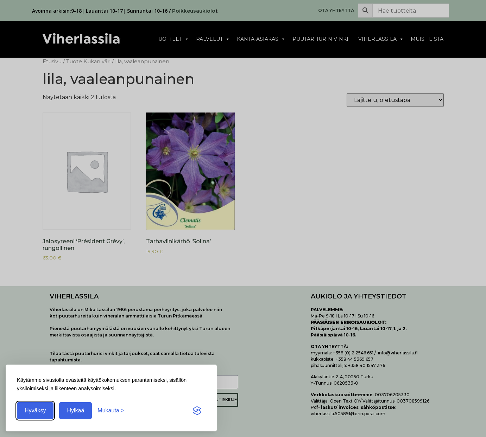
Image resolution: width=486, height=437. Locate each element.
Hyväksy (35, 410)
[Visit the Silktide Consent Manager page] (197, 410)
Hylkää (75, 410)
